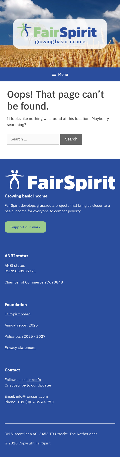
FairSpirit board (17, 314)
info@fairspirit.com (32, 396)
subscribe (18, 385)
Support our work (25, 227)
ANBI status (15, 265)
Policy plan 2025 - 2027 (25, 336)
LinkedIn (34, 379)
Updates (45, 385)
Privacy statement (20, 347)
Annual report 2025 (21, 325)
